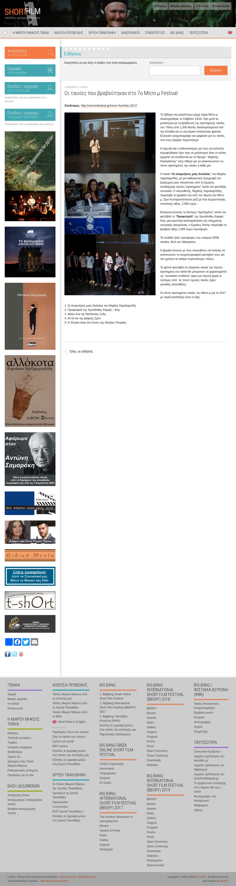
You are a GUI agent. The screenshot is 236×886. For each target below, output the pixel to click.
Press (150, 746)
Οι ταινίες (105, 782)
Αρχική (5, 32)
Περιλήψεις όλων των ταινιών (70, 732)
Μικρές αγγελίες (181, 6)
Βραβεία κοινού (203, 712)
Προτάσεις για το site (21, 775)
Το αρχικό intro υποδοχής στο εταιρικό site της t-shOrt (210, 787)
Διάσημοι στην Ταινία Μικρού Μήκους (21, 763)
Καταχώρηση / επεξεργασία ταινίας (25, 802)
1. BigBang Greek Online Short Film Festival (115, 696)
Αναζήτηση (156, 62)
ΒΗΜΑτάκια (15, 752)
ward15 (224, 880)
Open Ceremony (157, 751)
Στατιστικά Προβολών (207, 751)
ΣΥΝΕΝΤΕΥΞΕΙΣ (155, 33)
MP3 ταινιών (60, 746)
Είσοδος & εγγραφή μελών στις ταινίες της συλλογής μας (70, 753)
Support (105, 844)
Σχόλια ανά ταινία (63, 741)
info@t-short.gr (86, 876)
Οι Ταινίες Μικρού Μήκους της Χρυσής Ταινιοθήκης (68, 786)
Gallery (104, 840)
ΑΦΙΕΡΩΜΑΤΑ (130, 33)
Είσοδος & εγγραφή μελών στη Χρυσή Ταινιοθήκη (69, 762)
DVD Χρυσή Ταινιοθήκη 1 (68, 811)
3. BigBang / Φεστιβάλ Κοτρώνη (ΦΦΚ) (113, 718)
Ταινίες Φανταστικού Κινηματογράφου (206, 706)
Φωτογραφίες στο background (205, 798)
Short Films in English (230, 32)
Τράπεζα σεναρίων (19, 738)
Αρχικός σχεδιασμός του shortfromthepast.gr (209, 776)
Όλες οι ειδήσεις (81, 351)
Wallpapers (201, 805)
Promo (151, 741)
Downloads (154, 760)
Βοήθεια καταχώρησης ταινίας (22, 811)
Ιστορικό (105, 778)
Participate (106, 849)
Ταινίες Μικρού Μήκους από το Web (69, 714)
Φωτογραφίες (202, 722)
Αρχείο (198, 726)
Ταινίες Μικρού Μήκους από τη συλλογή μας (69, 696)
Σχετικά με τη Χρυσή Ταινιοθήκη (65, 795)
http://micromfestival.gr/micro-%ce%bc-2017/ (109, 105)
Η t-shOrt (202, 6)
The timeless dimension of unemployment (116, 819)
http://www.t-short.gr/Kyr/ (54, 880)
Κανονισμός (107, 768)
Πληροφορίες (108, 773)
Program (152, 736)
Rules (103, 835)
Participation (154, 860)
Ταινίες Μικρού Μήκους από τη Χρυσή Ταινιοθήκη (69, 705)
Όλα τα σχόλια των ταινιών (68, 736)
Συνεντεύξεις (60, 806)
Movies (104, 826)
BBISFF (152, 708)
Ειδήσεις (160, 6)
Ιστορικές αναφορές (20, 747)
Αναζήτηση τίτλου (19, 795)
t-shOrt (202, 876)
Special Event (155, 865)
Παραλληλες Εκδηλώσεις (115, 734)
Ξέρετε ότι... (15, 756)
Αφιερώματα (60, 802)
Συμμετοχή (200, 731)
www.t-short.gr (67, 876)
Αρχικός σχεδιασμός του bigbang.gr (209, 767)
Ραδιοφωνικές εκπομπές (23, 770)
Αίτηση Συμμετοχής (112, 763)
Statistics (152, 765)
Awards (151, 718)
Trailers (12, 742)
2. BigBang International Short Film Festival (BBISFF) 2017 (118, 707)
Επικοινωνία (221, 6)
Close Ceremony (157, 755)
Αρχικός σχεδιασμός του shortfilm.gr (209, 758)
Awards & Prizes (110, 830)
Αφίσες (198, 810)
